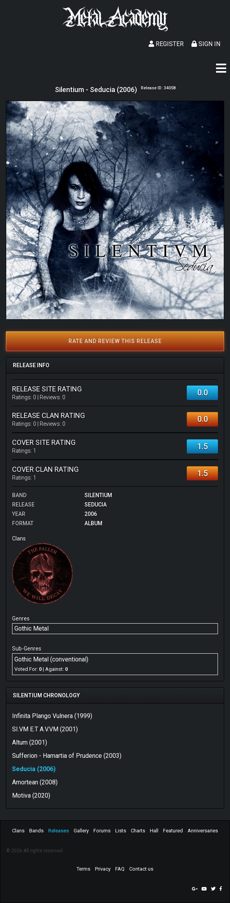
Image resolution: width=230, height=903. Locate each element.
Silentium (98, 495)
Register (166, 44)
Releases (58, 831)
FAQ (120, 869)
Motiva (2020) (31, 795)
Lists (120, 831)
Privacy (103, 869)
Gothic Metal (31, 628)
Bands (36, 831)
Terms (83, 869)
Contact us (141, 869)
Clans (18, 831)
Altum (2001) (29, 742)
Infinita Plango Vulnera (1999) (52, 716)
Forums (102, 831)
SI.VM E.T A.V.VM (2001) (45, 729)
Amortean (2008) (35, 782)
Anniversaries (203, 831)
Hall (154, 831)
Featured (173, 831)
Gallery (81, 831)
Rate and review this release (115, 341)
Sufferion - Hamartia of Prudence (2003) (66, 755)
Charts (138, 831)
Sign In (205, 44)
